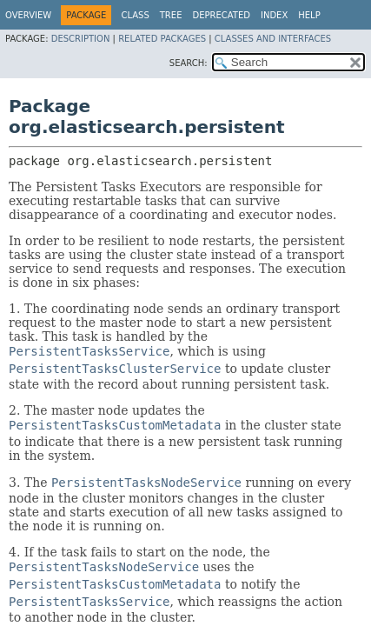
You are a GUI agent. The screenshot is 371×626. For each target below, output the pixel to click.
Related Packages (162, 38)
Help (309, 15)
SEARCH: (188, 63)
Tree (171, 15)
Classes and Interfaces (273, 38)
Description (80, 38)
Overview (28, 15)
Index (274, 15)
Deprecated (221, 15)
